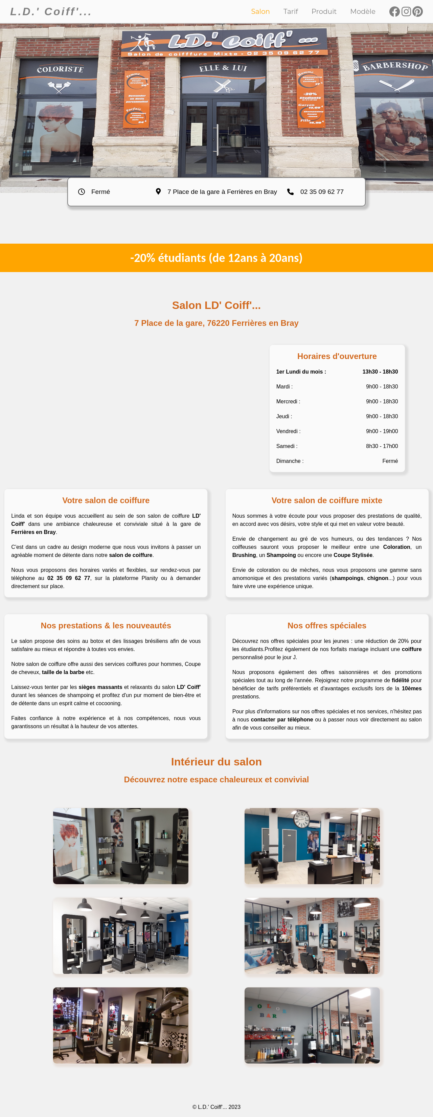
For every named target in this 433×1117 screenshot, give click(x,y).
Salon (260, 11)
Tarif (290, 11)
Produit (324, 11)
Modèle (362, 11)
